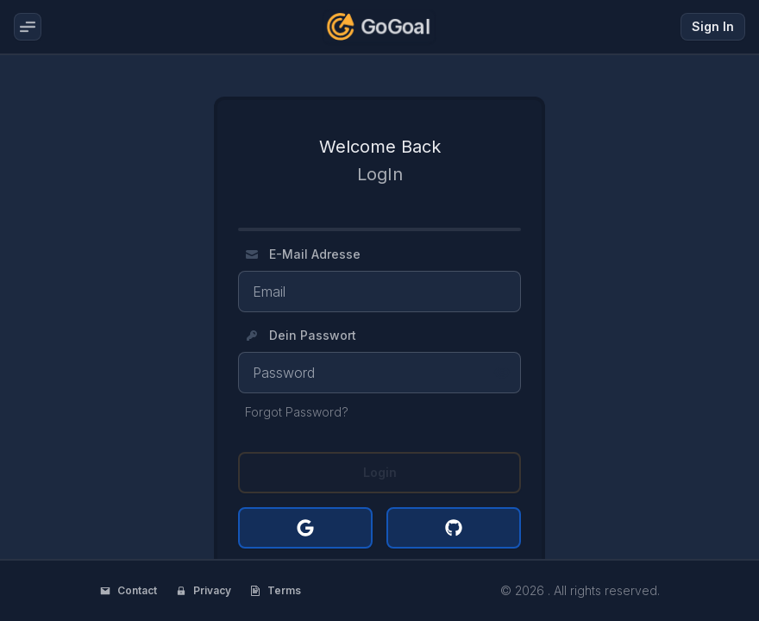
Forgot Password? (296, 412)
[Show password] (502, 372)
